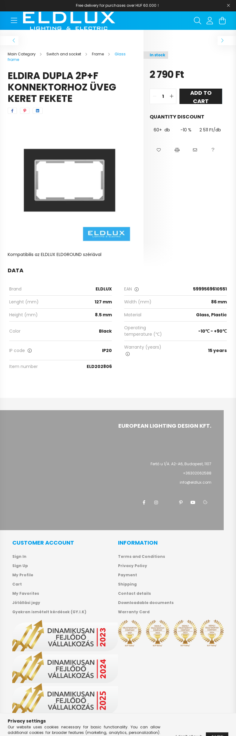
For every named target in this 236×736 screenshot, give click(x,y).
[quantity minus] (154, 96)
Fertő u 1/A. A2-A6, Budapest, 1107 (181, 463)
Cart (17, 584)
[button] (159, 150)
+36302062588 (197, 473)
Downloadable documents (146, 603)
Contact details (134, 593)
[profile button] (210, 20)
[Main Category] (22, 54)
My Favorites (25, 593)
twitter (168, 502)
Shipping (127, 584)
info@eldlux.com (195, 482)
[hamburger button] (14, 20)
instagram (156, 502)
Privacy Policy (132, 566)
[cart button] (222, 20)
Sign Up (20, 566)
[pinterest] (25, 111)
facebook (144, 502)
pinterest (181, 502)
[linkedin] (38, 111)
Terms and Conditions (141, 556)
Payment (127, 575)
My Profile (22, 575)
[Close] (228, 5)
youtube (193, 502)
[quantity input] (163, 96)
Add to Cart (201, 96)
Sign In (19, 556)
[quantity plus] (171, 96)
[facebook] (12, 111)
